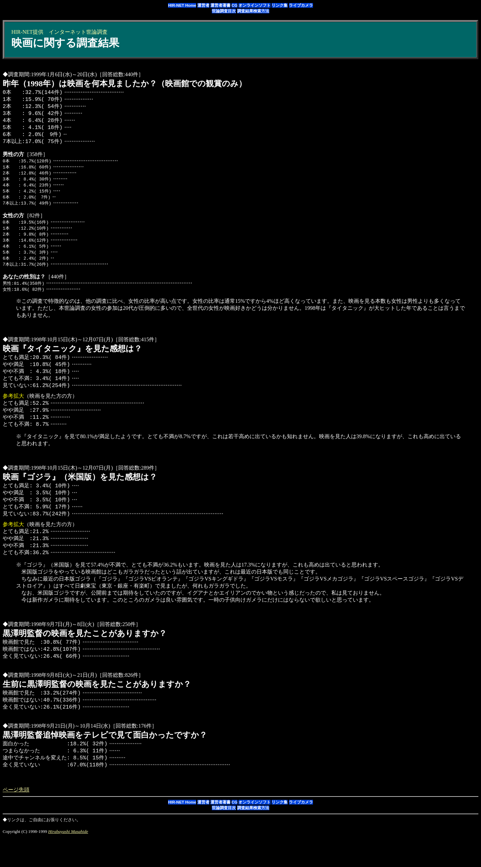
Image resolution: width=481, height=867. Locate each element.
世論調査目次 (224, 11)
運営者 (203, 5)
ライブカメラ (301, 5)
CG (234, 5)
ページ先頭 (16, 820)
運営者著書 (220, 5)
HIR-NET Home (182, 5)
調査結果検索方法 (253, 11)
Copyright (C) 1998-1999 (25, 861)
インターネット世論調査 (78, 32)
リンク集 (280, 5)
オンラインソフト (254, 5)
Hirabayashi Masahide (68, 861)
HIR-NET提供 (27, 32)
